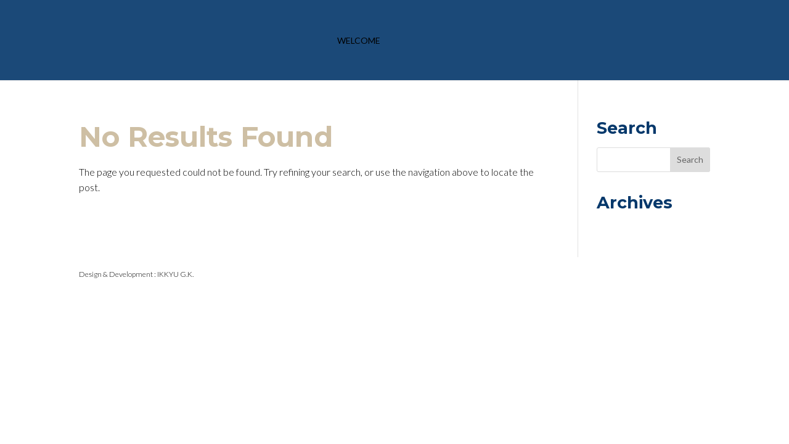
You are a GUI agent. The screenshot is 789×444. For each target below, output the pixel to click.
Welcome (358, 41)
